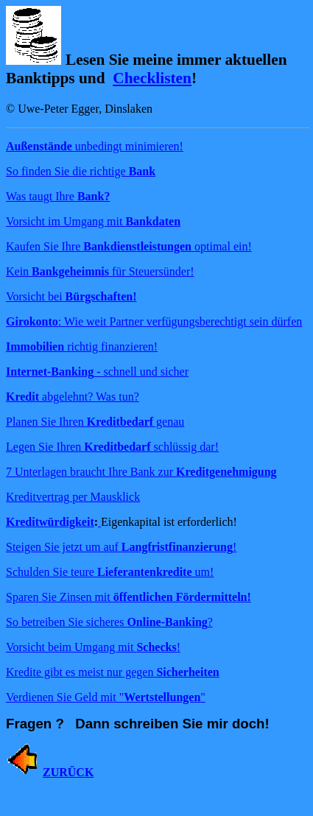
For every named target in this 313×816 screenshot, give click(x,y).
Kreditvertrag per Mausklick (73, 496)
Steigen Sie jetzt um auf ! (121, 547)
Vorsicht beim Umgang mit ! (93, 647)
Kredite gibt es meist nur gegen (112, 672)
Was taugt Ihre (58, 196)
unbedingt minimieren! (94, 146)
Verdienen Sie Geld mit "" (105, 697)
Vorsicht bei (71, 296)
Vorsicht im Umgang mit (93, 221)
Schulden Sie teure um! (110, 572)
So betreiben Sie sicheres (107, 622)
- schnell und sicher (97, 371)
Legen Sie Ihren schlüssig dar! (112, 446)
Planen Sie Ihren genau (95, 421)
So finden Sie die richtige (80, 171)
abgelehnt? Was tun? (72, 396)
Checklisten (152, 78)
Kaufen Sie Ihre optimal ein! (129, 246)
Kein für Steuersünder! (100, 271)
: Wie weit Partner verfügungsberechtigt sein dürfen (154, 321)
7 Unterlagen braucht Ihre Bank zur (141, 471)
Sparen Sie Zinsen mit (128, 597)
